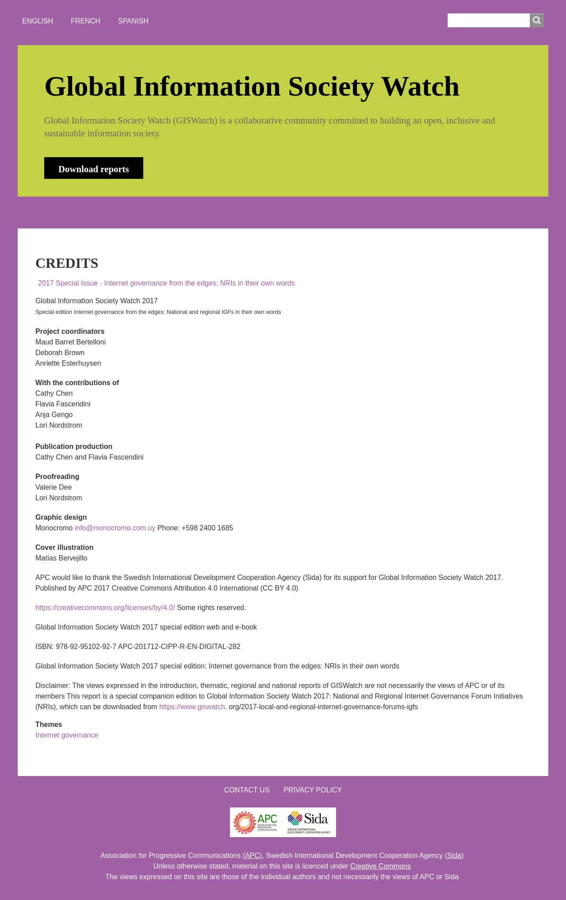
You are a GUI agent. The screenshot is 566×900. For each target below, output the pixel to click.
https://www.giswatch (192, 707)
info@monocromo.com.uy (115, 528)
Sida (454, 855)
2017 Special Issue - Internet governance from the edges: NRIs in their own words (166, 283)
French (85, 21)
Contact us (247, 790)
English (37, 21)
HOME (52, 212)
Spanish (133, 21)
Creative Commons (380, 866)
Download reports (93, 169)
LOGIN (319, 212)
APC (252, 855)
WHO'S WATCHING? (201, 212)
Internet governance (66, 735)
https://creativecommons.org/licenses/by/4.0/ (105, 607)
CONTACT (271, 212)
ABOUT (95, 212)
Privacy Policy (312, 790)
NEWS (137, 212)
